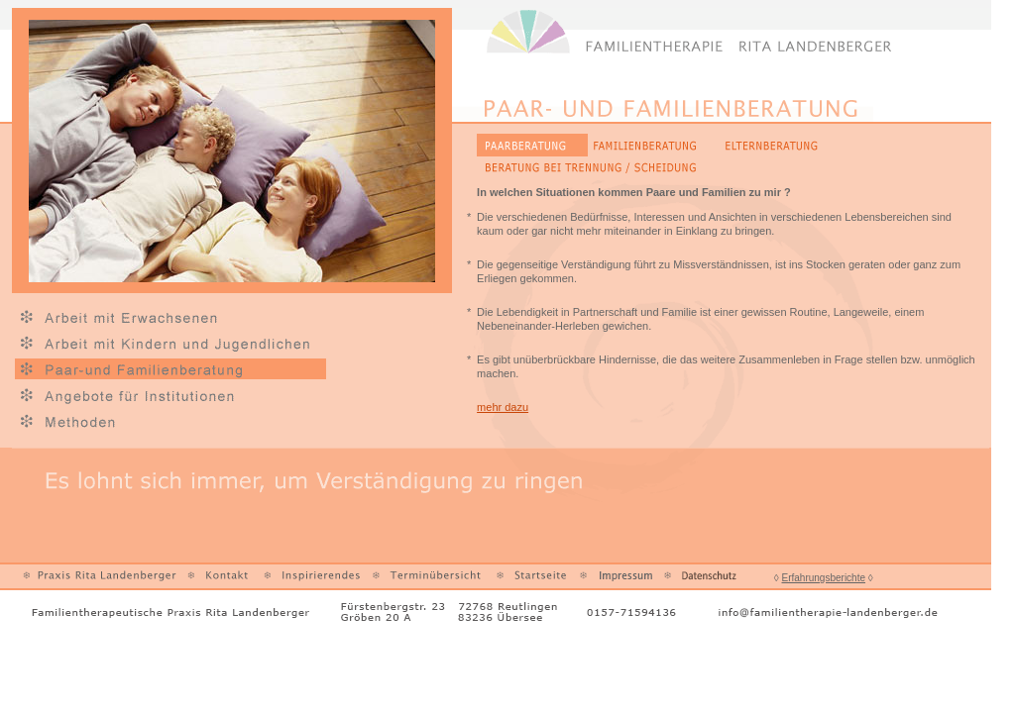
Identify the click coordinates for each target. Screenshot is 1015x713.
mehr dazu (502, 407)
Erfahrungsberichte (824, 577)
